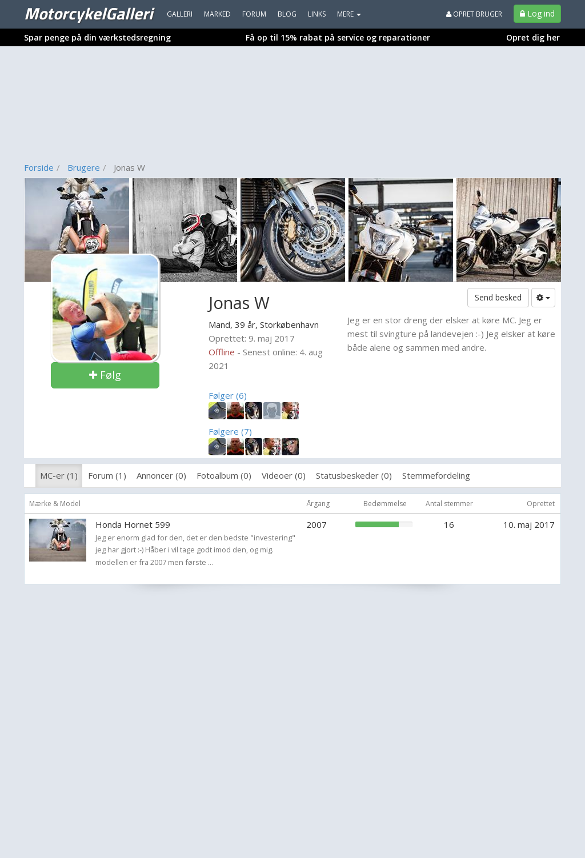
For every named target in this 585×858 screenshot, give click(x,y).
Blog (287, 14)
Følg (105, 375)
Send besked (498, 297)
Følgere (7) (230, 431)
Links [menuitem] (317, 14)
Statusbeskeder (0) (354, 475)
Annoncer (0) (161, 475)
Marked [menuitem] (217, 14)
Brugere (83, 167)
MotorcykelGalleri (88, 13)
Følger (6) (228, 395)
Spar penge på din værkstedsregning (97, 37)
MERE (349, 14)
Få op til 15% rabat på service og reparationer (338, 37)
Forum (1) (107, 475)
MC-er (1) (59, 475)
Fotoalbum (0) (224, 475)
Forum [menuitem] (254, 14)
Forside (39, 167)
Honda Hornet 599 (132, 524)
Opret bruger (474, 14)
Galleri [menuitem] (180, 14)
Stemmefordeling (436, 475)
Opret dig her (533, 37)
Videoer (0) (284, 475)
